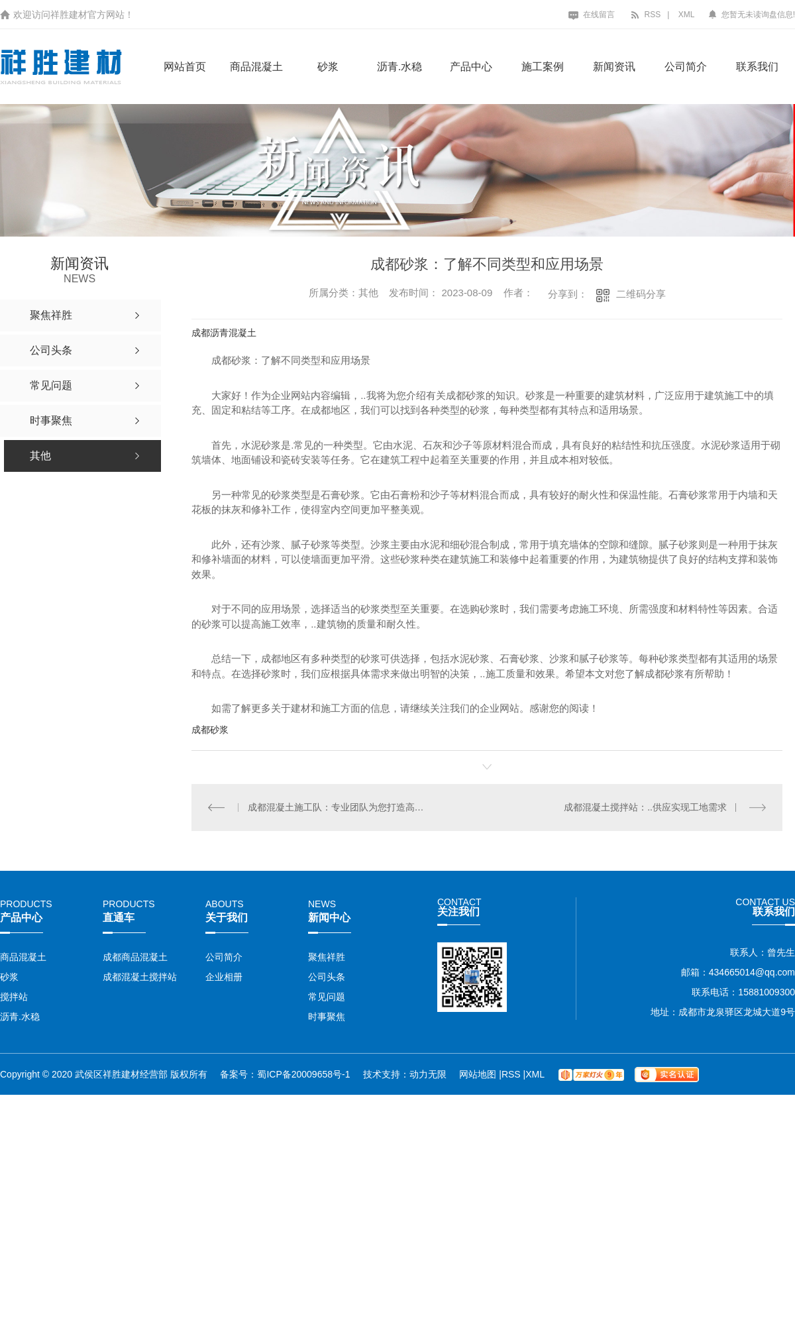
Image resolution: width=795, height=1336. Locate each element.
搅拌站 (14, 996)
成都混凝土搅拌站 (140, 977)
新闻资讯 (614, 66)
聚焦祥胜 (326, 957)
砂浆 (328, 66)
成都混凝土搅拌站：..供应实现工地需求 (645, 807)
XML (686, 14)
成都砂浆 (210, 729)
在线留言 (591, 14)
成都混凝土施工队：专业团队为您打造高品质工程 (339, 807)
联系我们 (757, 66)
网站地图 (479, 1074)
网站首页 (185, 66)
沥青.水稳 (399, 66)
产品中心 (471, 66)
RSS (645, 14)
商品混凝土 (256, 66)
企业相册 (223, 977)
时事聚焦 (326, 1016)
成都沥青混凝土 (223, 332)
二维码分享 (641, 294)
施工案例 (542, 66)
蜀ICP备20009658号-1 (303, 1074)
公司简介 (685, 66)
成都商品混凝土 (135, 957)
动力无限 (428, 1074)
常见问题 (326, 996)
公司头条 (326, 977)
